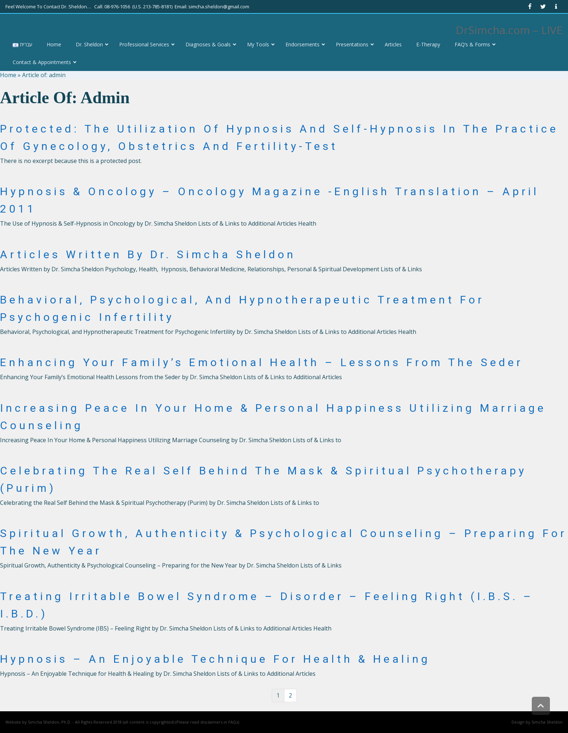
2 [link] (290, 695)
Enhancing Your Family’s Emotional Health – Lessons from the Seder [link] (261, 362)
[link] (529, 6)
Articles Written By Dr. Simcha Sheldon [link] (148, 254)
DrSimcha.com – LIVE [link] (509, 29)
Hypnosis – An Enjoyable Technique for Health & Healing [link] (215, 659)
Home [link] (8, 75)
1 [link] (278, 695)
